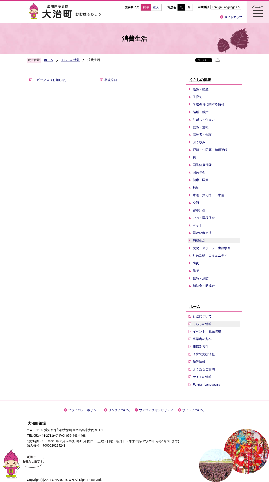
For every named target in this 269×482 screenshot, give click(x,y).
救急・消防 (200, 278)
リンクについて (119, 410)
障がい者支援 (202, 233)
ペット (197, 225)
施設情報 (199, 362)
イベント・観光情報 (207, 331)
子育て (197, 97)
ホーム (48, 60)
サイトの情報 (202, 377)
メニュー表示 (258, 12)
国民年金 (199, 172)
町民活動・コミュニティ (210, 255)
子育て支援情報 (204, 354)
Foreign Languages (206, 384)
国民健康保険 (202, 165)
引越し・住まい (204, 119)
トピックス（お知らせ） (51, 80)
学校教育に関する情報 (208, 104)
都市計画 (199, 210)
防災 (196, 263)
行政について (202, 316)
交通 (196, 203)
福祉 (196, 187)
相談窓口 (110, 80)
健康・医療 (200, 180)
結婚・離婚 (200, 112)
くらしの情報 (70, 60)
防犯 (196, 271)
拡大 (156, 7)
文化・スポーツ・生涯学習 (211, 248)
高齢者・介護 (202, 134)
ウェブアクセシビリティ (156, 410)
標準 (146, 7)
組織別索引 (200, 346)
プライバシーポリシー (84, 410)
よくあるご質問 (204, 369)
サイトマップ (233, 17)
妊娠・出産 (200, 89)
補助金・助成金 (204, 286)
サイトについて (193, 410)
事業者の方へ (202, 339)
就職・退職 (200, 127)
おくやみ (199, 142)
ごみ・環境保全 (204, 218)
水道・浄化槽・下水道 (208, 195)
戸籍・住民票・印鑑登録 (210, 150)
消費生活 (199, 240)
